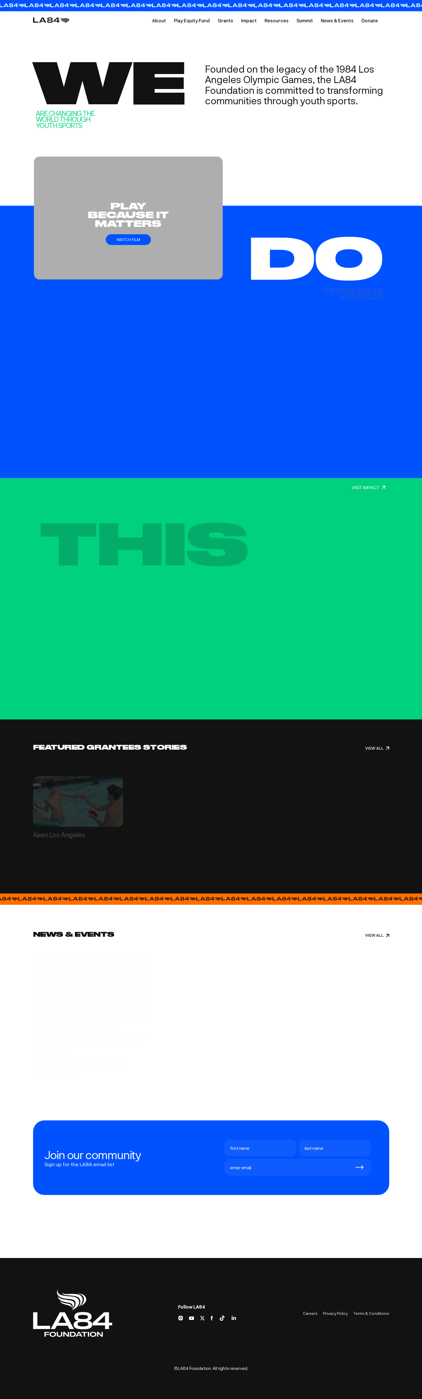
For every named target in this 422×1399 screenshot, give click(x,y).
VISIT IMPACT (368, 487)
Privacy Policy (335, 1313)
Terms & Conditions (371, 1313)
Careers (310, 1313)
